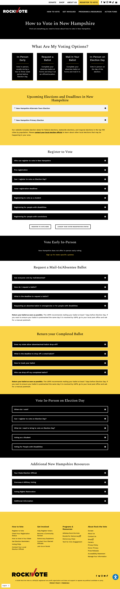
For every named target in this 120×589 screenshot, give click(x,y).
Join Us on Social (43, 546)
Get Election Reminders (20, 541)
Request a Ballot (47, 65)
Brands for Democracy (72, 536)
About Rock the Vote (97, 527)
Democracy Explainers (45, 538)
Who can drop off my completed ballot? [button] (31, 372)
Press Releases (93, 551)
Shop (90, 539)
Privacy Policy (93, 545)
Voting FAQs (16, 544)
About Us (91, 533)
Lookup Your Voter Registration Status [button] (72, 226)
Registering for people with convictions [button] (30, 217)
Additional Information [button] (23, 501)
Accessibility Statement (96, 554)
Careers (91, 542)
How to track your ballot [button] (24, 363)
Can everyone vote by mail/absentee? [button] (29, 278)
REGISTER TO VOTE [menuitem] (89, 2)
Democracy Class (69, 539)
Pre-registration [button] (21, 170)
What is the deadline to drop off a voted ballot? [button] (34, 354)
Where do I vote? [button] (21, 409)
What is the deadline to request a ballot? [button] (31, 296)
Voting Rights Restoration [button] (25, 492)
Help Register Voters (44, 531)
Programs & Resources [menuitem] (90, 12)
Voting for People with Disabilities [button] (28, 447)
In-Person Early (22, 66)
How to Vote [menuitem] (53, 12)
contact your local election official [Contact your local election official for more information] (48, 132)
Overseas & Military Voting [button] (25, 482)
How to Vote (17, 527)
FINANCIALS (65, 583)
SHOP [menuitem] (61, 2)
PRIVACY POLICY (55, 583)
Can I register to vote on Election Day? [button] (30, 179)
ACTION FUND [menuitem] (111, 12)
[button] (60, 108)
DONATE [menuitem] (52, 2)
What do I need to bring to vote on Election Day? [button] (34, 428)
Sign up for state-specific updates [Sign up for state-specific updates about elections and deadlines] (60, 255)
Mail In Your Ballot (72, 64)
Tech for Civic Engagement (72, 542)
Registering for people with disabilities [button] (30, 207)
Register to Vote (18, 531)
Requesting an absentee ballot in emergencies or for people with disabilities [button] (46, 306)
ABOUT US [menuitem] (72, 2)
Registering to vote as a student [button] (27, 198)
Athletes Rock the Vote (71, 533)
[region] (60, 108)
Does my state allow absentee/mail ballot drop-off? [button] (36, 344)
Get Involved (43, 527)
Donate (90, 531)
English (5, 585)
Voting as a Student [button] (22, 437)
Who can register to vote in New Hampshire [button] (32, 161)
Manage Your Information (97, 556)
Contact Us (92, 536)
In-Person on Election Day (97, 64)
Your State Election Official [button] (25, 473)
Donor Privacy (93, 548)
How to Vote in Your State (21, 538)
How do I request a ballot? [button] (25, 287)
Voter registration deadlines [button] (25, 189)
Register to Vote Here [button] (40, 226)
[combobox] (6, 585)
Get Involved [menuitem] (69, 12)
